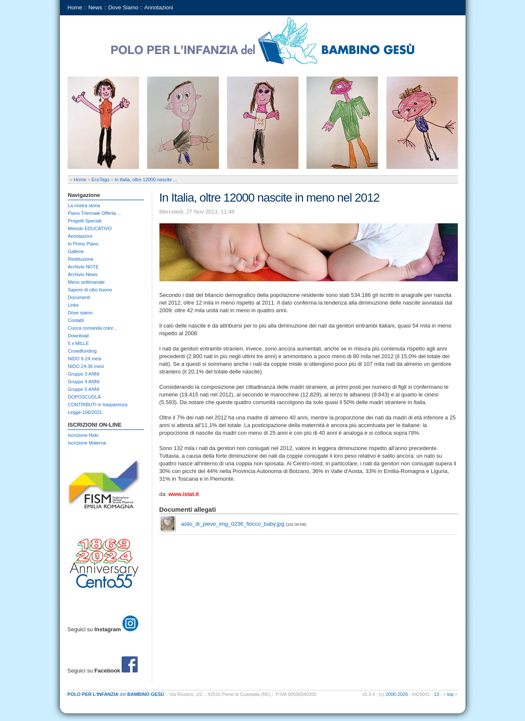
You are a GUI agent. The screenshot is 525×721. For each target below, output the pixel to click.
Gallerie (76, 251)
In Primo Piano (83, 243)
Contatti (76, 320)
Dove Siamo (123, 7)
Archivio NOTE (83, 266)
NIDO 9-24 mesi (85, 358)
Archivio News (83, 274)
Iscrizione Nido (83, 435)
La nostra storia (84, 205)
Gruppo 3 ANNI (84, 373)
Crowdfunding (82, 350)
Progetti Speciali (85, 220)
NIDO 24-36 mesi (86, 366)
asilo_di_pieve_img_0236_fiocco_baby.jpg (232, 524)
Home (75, 7)
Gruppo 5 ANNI (84, 389)
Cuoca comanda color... (92, 328)
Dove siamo (80, 312)
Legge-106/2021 (85, 412)
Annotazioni (158, 7)
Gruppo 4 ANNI (84, 381)
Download (78, 335)
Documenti (79, 297)
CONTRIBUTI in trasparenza (98, 404)
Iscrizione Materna (87, 442)
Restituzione (81, 259)
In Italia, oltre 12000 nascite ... (146, 179)
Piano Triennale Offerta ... (94, 213)
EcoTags (100, 179)
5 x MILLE (78, 343)
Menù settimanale (86, 282)
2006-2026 (397, 694)
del (116, 694)
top (450, 694)
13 (436, 694)
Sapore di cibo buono (90, 289)
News (95, 7)
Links (73, 305)
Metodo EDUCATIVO (90, 228)
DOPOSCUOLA (84, 396)
